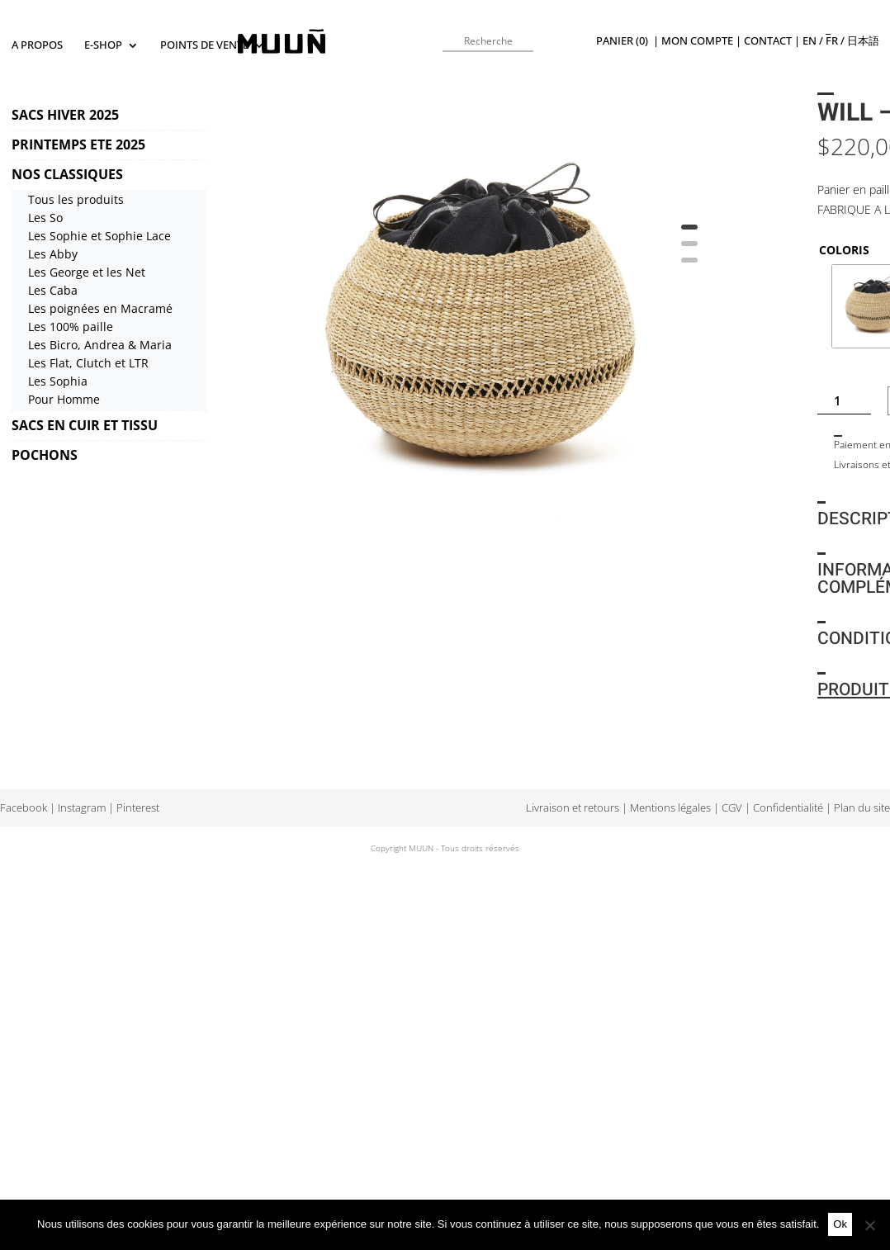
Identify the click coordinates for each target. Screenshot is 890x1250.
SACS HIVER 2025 (65, 115)
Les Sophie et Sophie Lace (99, 236)
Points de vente (204, 45)
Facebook (23, 808)
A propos (37, 45)
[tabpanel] (479, 324)
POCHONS (45, 455)
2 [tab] (689, 249)
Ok (840, 1224)
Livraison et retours (572, 808)
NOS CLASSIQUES (67, 174)
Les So (45, 217)
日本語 (863, 41)
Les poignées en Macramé (100, 308)
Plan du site (862, 808)
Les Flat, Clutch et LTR (88, 363)
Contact (768, 41)
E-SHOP (103, 45)
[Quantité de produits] (844, 400)
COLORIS (844, 250)
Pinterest (137, 808)
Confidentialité (788, 808)
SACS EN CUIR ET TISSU (85, 425)
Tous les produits (76, 199)
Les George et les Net (86, 272)
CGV (732, 808)
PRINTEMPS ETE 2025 (78, 144)
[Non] (869, 1225)
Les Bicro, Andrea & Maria (100, 345)
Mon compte (697, 41)
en (809, 41)
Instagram (82, 808)
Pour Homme (64, 399)
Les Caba (53, 290)
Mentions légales (670, 808)
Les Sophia (58, 381)
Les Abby (53, 254)
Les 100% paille (70, 326)
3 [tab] (689, 266)
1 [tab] (689, 233)
